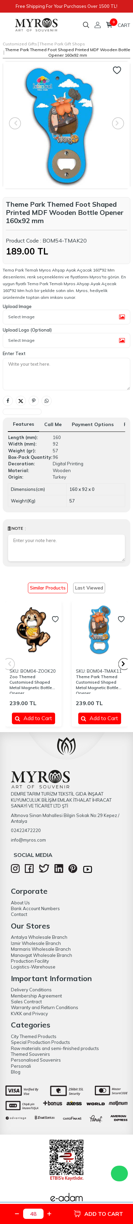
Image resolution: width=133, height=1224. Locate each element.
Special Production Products (40, 1042)
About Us (20, 902)
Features (23, 424)
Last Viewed (89, 588)
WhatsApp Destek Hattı (119, 1173)
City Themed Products (33, 1036)
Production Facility (30, 961)
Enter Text (14, 353)
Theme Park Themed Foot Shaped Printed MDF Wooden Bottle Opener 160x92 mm (67, 52)
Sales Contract (26, 1001)
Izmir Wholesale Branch (36, 943)
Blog (15, 1072)
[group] (66, 125)
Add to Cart (33, 718)
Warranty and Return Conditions (44, 1007)
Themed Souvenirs (30, 1054)
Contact (19, 914)
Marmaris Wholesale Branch (41, 949)
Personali (21, 1066)
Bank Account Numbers (35, 908)
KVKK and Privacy (29, 1013)
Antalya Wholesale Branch (39, 937)
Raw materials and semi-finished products (55, 1048)
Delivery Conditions (31, 989)
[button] (124, 664)
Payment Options (93, 424)
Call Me (53, 424)
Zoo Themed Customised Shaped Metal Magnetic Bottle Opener (31, 684)
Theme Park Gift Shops (62, 43)
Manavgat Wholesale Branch (41, 955)
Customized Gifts (20, 43)
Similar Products (48, 588)
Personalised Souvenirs (36, 1060)
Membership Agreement (36, 996)
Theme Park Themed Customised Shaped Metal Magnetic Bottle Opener (97, 684)
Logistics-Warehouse (33, 967)
